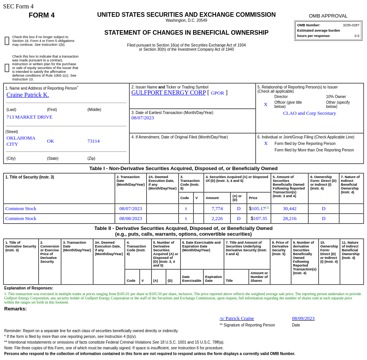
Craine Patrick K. (27, 95)
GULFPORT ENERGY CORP (168, 92)
